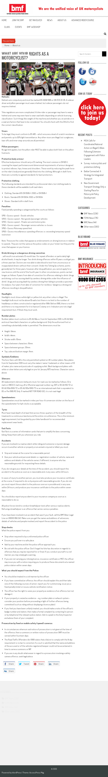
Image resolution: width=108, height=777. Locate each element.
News (49, 20)
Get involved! (35, 20)
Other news (89, 226)
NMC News (88, 222)
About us (62, 20)
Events (18, 27)
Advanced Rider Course (82, 20)
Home (4, 20)
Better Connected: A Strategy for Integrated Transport (94, 175)
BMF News (88, 213)
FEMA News (89, 217)
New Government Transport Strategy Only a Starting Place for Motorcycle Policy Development (95, 190)
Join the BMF (18, 20)
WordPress (17, 772)
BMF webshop (33, 27)
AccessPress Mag (36, 772)
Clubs (7, 27)
